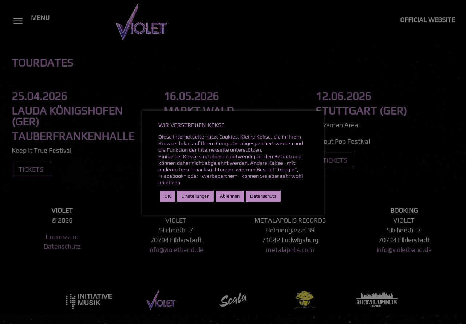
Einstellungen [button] (195, 196)
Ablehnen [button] (230, 196)
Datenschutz (263, 196)
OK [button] (168, 196)
